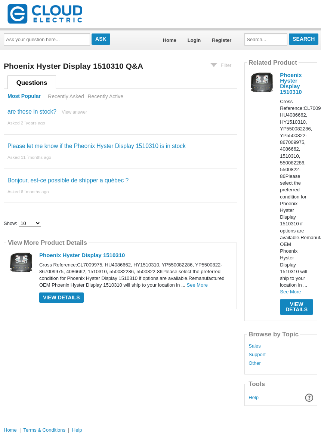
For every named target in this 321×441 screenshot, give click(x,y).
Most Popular (24, 96)
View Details (61, 297)
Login (194, 40)
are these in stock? (31, 111)
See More (197, 285)
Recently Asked (66, 96)
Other (255, 363)
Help (254, 397)
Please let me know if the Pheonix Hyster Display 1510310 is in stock (96, 146)
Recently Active (105, 96)
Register (221, 40)
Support (257, 354)
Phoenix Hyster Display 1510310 (82, 255)
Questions (31, 82)
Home (169, 40)
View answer (74, 112)
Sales (255, 346)
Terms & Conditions (44, 430)
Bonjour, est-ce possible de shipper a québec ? (68, 180)
